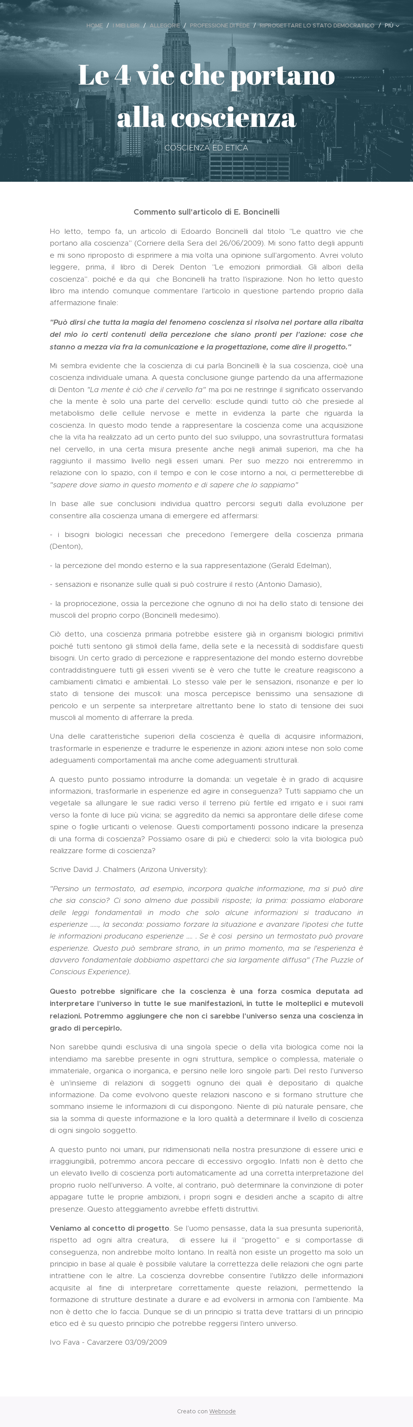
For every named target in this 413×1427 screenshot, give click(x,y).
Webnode (222, 1411)
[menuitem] (97, 25)
